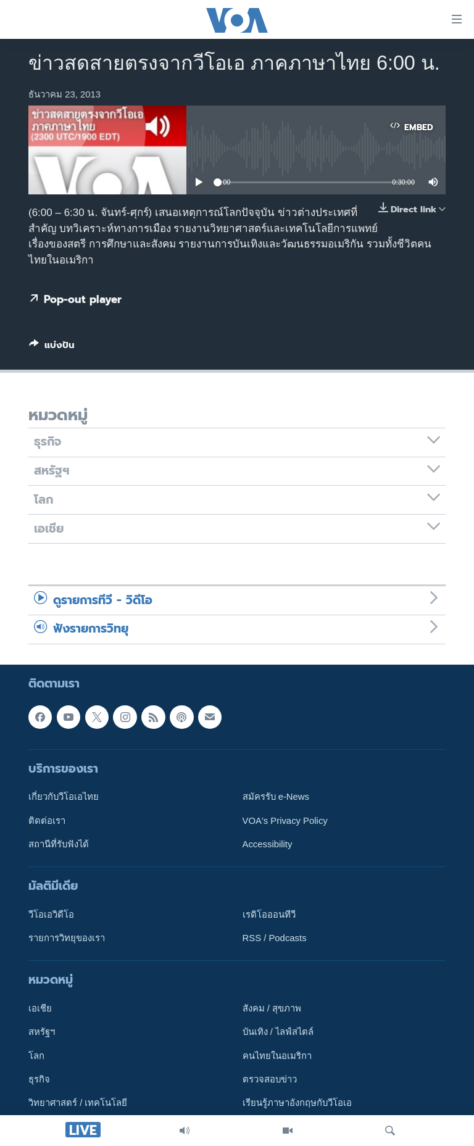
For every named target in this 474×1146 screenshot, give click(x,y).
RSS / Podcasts (275, 938)
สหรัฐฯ (41, 1032)
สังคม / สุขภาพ (272, 1008)
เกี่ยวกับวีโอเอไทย (63, 797)
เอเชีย (40, 1008)
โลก (36, 1055)
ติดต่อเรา (46, 820)
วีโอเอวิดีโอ (51, 914)
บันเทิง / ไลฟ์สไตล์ (278, 1032)
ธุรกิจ (39, 1079)
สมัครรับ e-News (276, 797)
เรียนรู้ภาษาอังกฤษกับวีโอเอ (297, 1103)
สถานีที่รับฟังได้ (58, 844)
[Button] (52, 347)
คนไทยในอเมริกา (277, 1055)
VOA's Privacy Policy (285, 820)
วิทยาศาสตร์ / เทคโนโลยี (77, 1103)
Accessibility (268, 844)
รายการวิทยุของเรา (66, 938)
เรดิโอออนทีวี (269, 914)
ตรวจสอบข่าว (270, 1079)
